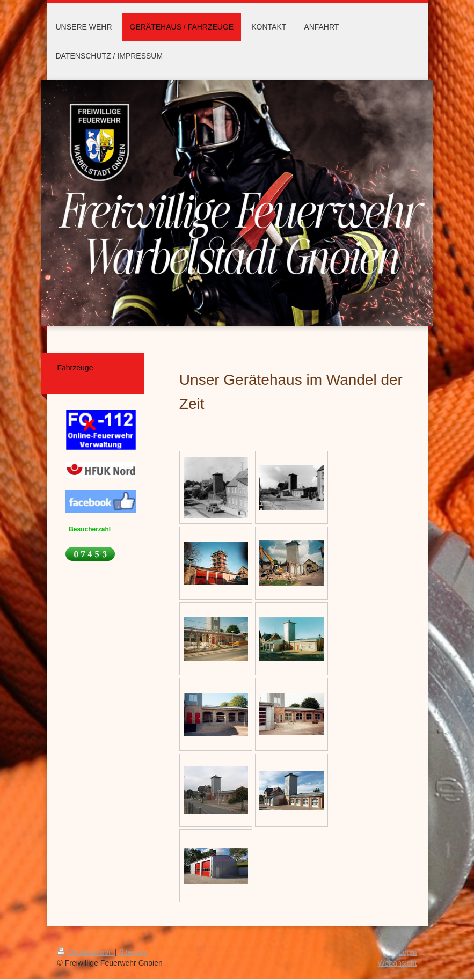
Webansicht (397, 963)
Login (407, 952)
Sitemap (133, 952)
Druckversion (86, 952)
